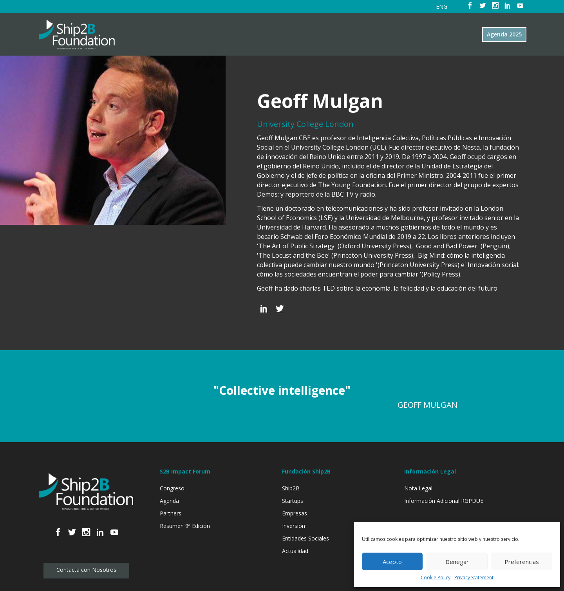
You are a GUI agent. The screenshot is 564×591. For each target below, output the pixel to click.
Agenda (169, 500)
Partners (170, 513)
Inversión (293, 526)
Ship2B (291, 488)
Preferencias (521, 562)
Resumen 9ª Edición (185, 526)
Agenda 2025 (504, 34)
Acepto (392, 562)
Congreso (172, 488)
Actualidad (295, 551)
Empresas (294, 513)
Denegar (457, 562)
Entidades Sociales (305, 538)
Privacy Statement (474, 577)
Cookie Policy (435, 577)
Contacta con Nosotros (86, 569)
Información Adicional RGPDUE (443, 500)
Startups (292, 500)
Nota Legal (418, 488)
